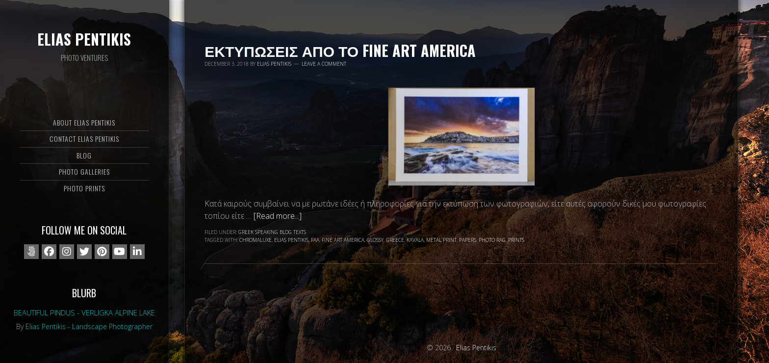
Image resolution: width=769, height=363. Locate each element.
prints (516, 239)
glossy (375, 239)
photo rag (492, 239)
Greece (395, 239)
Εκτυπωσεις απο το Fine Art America (340, 50)
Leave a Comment (324, 63)
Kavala (415, 239)
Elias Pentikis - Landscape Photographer (89, 326)
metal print (441, 239)
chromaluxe (255, 239)
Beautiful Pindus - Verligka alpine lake (84, 312)
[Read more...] (278, 215)
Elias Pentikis (84, 39)
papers (467, 239)
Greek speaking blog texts (272, 232)
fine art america (343, 239)
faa (315, 239)
